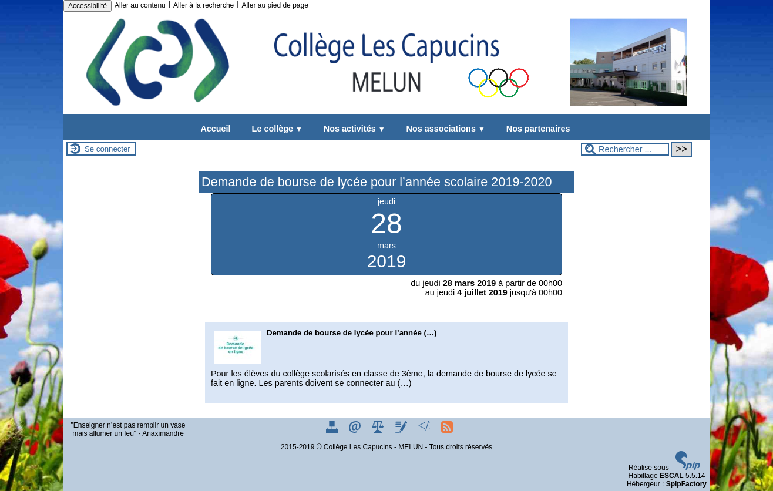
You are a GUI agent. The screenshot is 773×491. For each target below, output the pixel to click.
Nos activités (352, 128)
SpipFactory (686, 484)
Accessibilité (87, 6)
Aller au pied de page (274, 5)
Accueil (215, 128)
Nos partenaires (536, 128)
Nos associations (443, 128)
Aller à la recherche (203, 5)
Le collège (275, 128)
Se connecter (107, 148)
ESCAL (672, 476)
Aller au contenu (140, 5)
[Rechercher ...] (625, 149)
